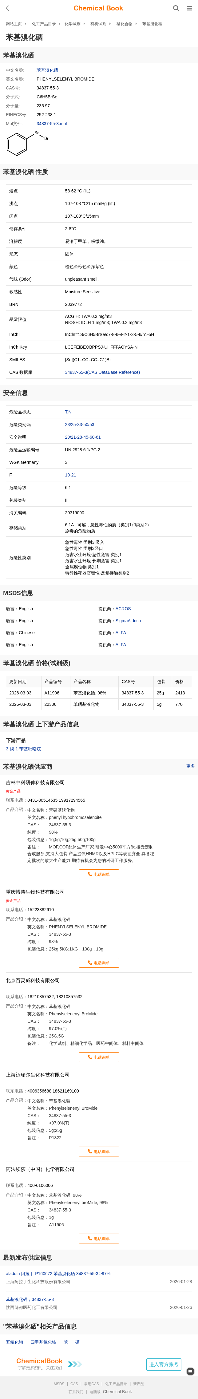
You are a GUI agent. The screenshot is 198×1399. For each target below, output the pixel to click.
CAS (74, 1384)
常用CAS (91, 1384)
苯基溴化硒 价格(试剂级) (36, 663)
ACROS (123, 609)
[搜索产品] (176, 8)
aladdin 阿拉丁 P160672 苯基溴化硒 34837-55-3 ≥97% (58, 1273)
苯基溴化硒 (152, 24)
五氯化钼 (14, 1342)
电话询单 (102, 874)
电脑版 (95, 1392)
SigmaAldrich (128, 620)
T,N (68, 411)
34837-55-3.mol (52, 123)
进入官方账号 (164, 1364)
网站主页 (14, 24)
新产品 (138, 1384)
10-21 (70, 474)
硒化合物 (125, 24)
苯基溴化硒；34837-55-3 (30, 1299)
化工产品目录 (44, 24)
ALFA (121, 632)
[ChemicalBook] (98, 8)
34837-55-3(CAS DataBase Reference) (102, 372)
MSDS (59, 1384)
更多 (190, 766)
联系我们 (76, 1392)
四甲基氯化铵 (43, 1342)
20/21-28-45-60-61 (83, 437)
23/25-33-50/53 (79, 424)
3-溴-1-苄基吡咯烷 (23, 749)
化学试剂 (73, 24)
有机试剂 (98, 24)
